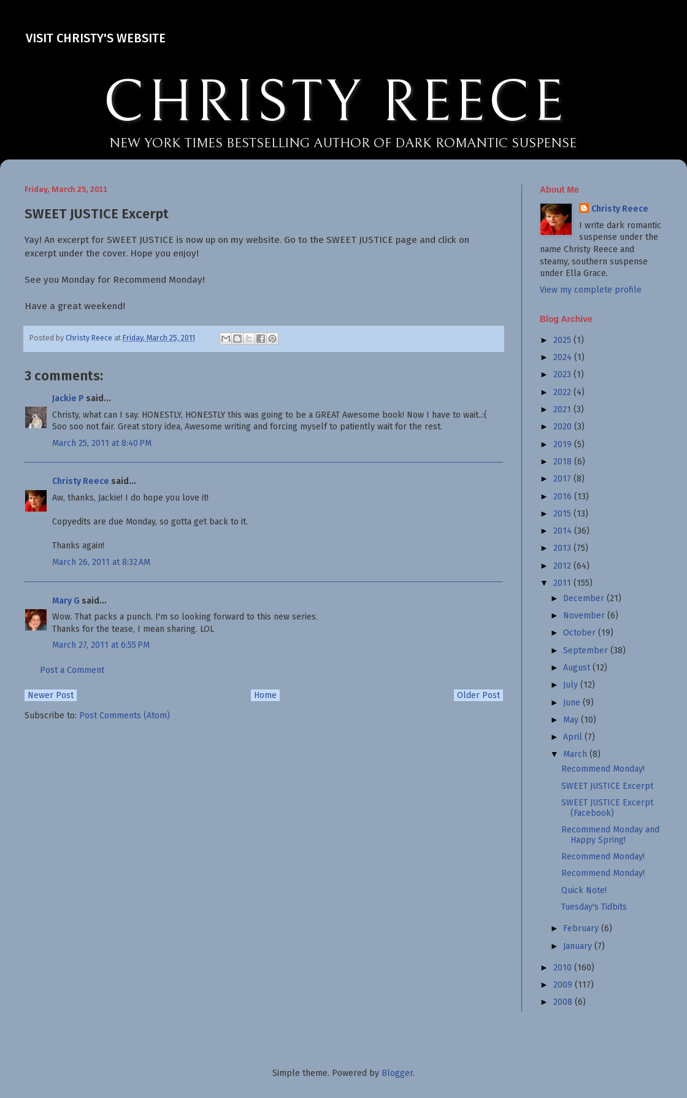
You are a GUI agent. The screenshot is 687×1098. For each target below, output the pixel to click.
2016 (563, 496)
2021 (563, 409)
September (586, 650)
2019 (563, 444)
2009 (564, 985)
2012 (563, 566)
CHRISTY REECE (335, 103)
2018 (563, 461)
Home (265, 695)
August (578, 667)
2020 (563, 426)
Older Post (478, 695)
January (578, 946)
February (582, 928)
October (580, 633)
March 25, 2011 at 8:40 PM (102, 443)
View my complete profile (591, 290)
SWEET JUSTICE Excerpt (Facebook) (607, 807)
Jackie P (68, 398)
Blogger (397, 1073)
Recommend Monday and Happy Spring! (610, 834)
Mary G (66, 601)
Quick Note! (584, 890)
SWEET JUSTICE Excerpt (607, 786)
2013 (563, 548)
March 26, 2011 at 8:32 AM (101, 562)
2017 (563, 479)
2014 (563, 531)
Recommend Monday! (603, 769)
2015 (563, 514)
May (572, 720)
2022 (563, 392)
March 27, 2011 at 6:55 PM (101, 645)
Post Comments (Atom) (124, 715)
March (576, 754)
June (573, 702)
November (585, 615)
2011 (563, 583)
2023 (563, 374)
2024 (563, 357)
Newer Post (51, 695)
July (571, 685)
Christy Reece (80, 481)
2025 (563, 340)
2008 (564, 1002)
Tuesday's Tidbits (594, 907)
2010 (563, 967)
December (585, 598)
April (574, 737)
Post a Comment (72, 670)
